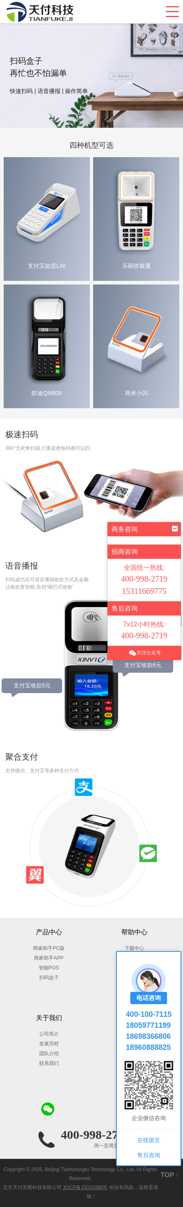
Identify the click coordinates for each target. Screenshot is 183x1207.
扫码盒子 (49, 977)
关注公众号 (144, 653)
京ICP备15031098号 (85, 1187)
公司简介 (49, 1034)
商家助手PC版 (49, 948)
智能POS (49, 968)
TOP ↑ (170, 1174)
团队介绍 (49, 1053)
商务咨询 (125, 529)
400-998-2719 (95, 1134)
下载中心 (134, 948)
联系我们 (49, 1063)
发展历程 (49, 1044)
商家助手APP (48, 958)
